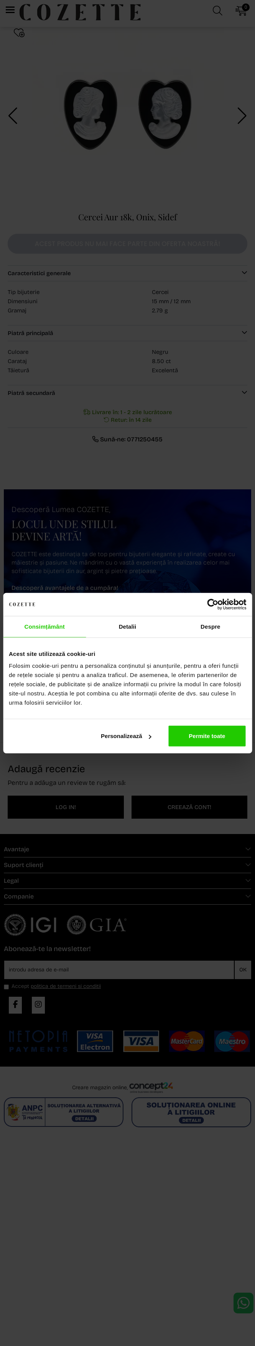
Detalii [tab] (128, 626)
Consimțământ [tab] (44, 626)
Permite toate (207, 736)
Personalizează (126, 736)
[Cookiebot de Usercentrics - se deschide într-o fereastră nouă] (212, 604)
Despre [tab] (210, 626)
